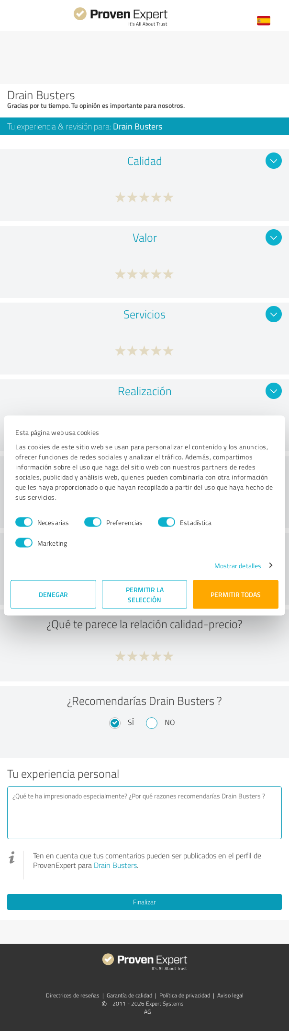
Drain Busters (115, 865)
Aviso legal (230, 995)
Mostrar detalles (238, 565)
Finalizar (144, 901)
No (170, 722)
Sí (131, 722)
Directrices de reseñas (73, 995)
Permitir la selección (145, 594)
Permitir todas (236, 594)
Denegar (53, 594)
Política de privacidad (184, 995)
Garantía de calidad (129, 995)
